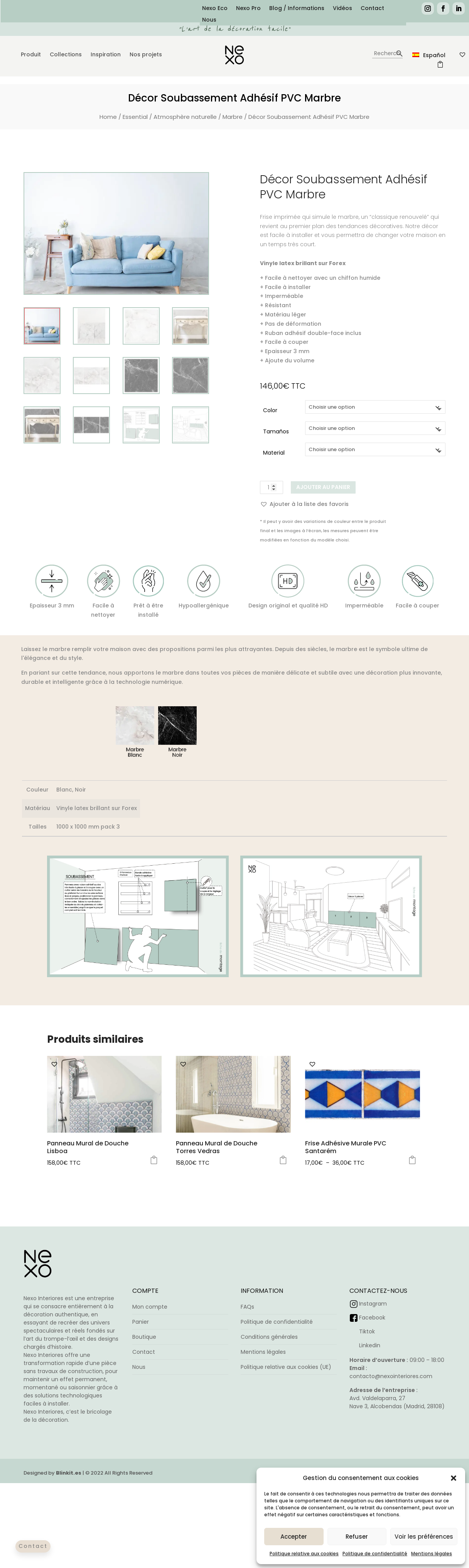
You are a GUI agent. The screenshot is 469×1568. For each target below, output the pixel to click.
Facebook (372, 1317)
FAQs (247, 1307)
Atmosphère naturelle (185, 117)
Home (108, 117)
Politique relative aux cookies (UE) (286, 1367)
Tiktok (367, 1331)
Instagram (373, 1304)
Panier (140, 1322)
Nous (209, 20)
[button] (453, 1478)
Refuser (357, 1536)
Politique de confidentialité (374, 1553)
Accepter (293, 1536)
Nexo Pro (248, 8)
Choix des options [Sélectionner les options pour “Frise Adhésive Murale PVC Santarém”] (412, 1160)
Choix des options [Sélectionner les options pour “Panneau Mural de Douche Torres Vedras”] (283, 1160)
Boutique (144, 1337)
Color (270, 410)
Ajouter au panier (323, 487)
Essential (135, 117)
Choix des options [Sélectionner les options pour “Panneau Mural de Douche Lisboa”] (154, 1160)
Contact (372, 8)
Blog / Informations (296, 8)
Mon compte (149, 1307)
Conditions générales (269, 1337)
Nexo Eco (215, 8)
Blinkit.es (68, 1503)
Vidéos (342, 8)
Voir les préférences (424, 1536)
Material (274, 453)
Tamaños (276, 431)
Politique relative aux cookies (304, 1553)
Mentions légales (431, 1553)
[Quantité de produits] (271, 487)
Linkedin (369, 1345)
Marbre (233, 117)
